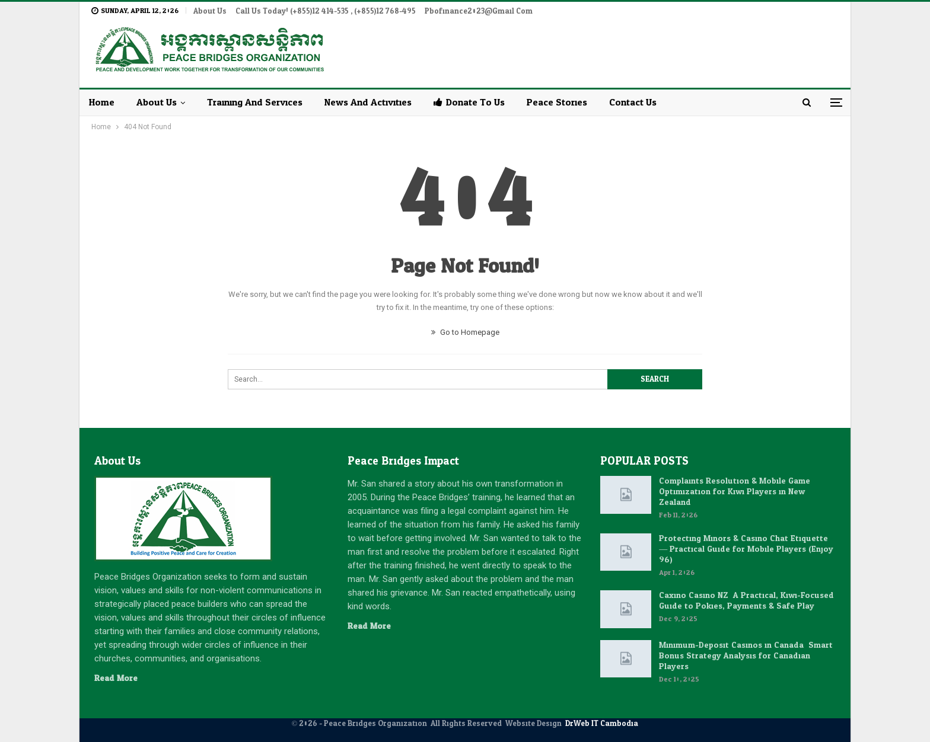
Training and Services (254, 102)
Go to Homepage (465, 332)
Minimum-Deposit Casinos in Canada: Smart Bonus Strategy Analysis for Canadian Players (746, 656)
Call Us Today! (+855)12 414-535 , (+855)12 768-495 (325, 11)
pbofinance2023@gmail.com (479, 11)
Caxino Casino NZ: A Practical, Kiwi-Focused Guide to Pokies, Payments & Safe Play (746, 600)
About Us (210, 11)
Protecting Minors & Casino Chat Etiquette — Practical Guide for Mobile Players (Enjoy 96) (746, 549)
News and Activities (368, 102)
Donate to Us (469, 102)
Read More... (118, 678)
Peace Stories (557, 102)
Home (101, 102)
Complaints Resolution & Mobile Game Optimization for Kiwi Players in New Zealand (734, 492)
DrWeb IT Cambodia (601, 724)
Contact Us (633, 102)
